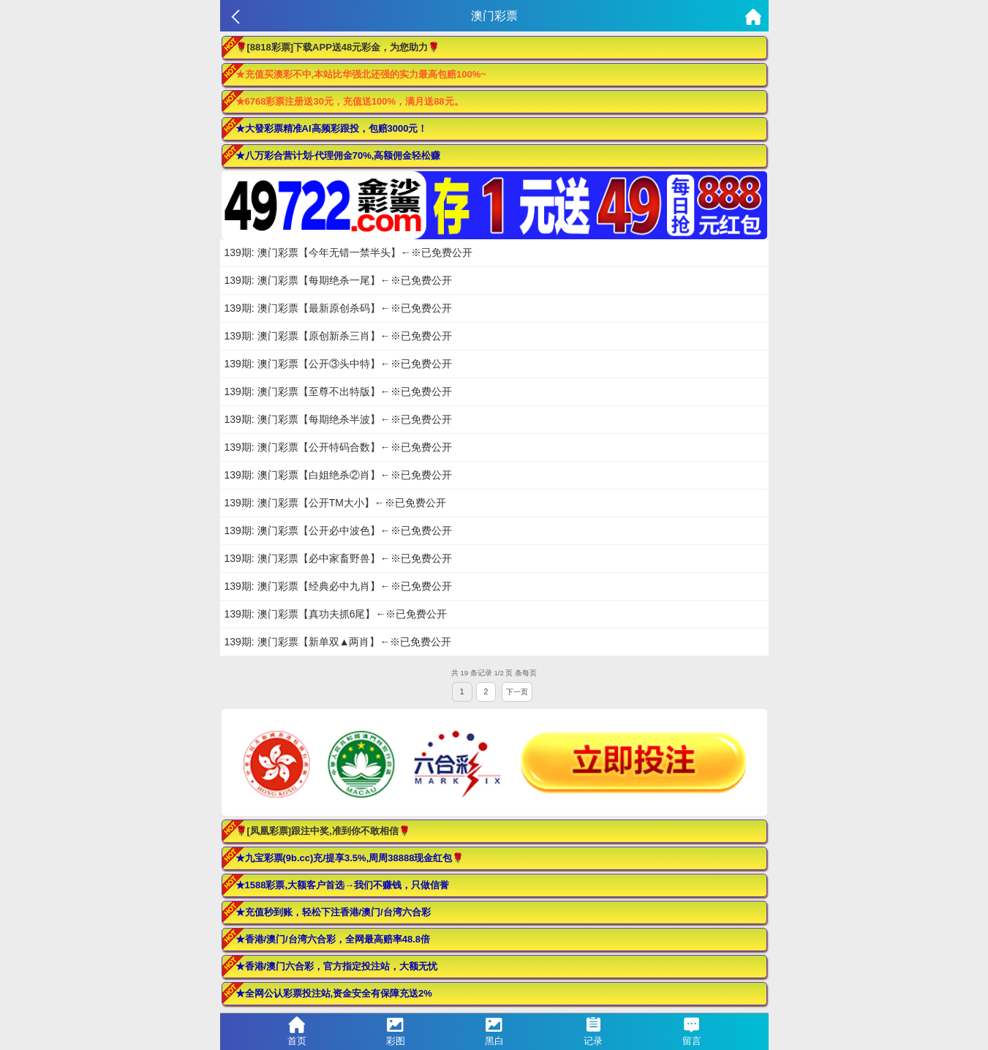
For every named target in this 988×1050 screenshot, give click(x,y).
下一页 (517, 692)
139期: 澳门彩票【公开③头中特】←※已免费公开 (338, 364)
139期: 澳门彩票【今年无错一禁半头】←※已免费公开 (348, 252)
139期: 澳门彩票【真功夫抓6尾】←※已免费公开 (336, 614)
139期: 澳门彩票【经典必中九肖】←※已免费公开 (338, 586)
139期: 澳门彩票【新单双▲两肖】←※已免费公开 (338, 642)
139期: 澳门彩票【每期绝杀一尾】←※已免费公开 (338, 280)
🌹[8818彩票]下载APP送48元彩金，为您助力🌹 (337, 47)
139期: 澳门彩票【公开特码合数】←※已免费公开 (338, 447)
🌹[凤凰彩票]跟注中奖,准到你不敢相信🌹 (322, 830)
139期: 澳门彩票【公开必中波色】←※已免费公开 (338, 530)
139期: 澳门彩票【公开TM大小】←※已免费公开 (335, 503)
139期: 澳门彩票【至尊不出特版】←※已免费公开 (338, 391)
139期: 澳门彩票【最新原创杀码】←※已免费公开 (338, 308)
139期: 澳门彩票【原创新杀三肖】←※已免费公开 (338, 336)
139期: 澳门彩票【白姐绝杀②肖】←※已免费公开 (338, 475)
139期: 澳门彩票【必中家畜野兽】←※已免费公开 (338, 558)
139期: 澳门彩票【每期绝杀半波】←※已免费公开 (338, 419)
